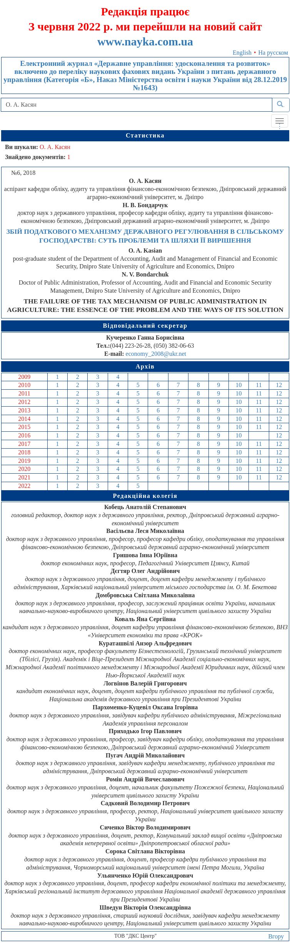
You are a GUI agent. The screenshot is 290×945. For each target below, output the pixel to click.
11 (259, 385)
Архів (145, 366)
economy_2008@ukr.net (156, 353)
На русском (273, 52)
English (242, 52)
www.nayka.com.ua (145, 41)
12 (279, 385)
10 (239, 385)
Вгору (276, 936)
